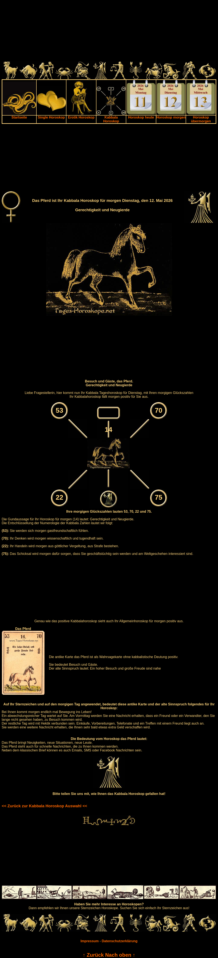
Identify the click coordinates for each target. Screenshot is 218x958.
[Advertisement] (109, 31)
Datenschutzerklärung (120, 941)
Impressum (89, 941)
